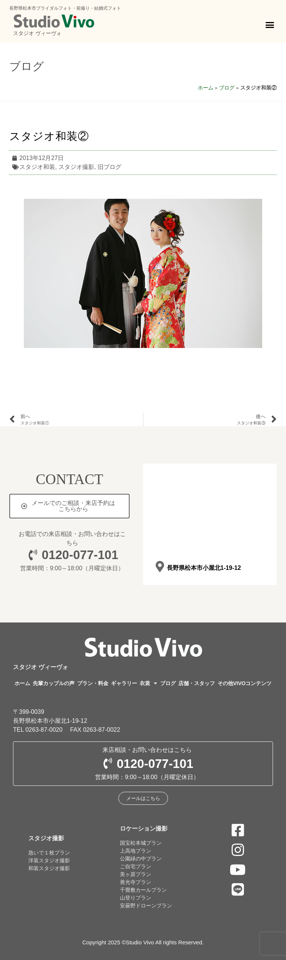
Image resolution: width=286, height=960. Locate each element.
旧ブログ (109, 167)
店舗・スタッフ (196, 683)
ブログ (26, 66)
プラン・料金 (92, 683)
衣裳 (148, 683)
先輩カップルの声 (53, 683)
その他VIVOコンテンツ (244, 683)
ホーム (205, 88)
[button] (270, 25)
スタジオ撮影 (76, 167)
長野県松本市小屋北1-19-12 (203, 568)
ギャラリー (124, 683)
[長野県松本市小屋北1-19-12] (159, 566)
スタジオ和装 (37, 167)
